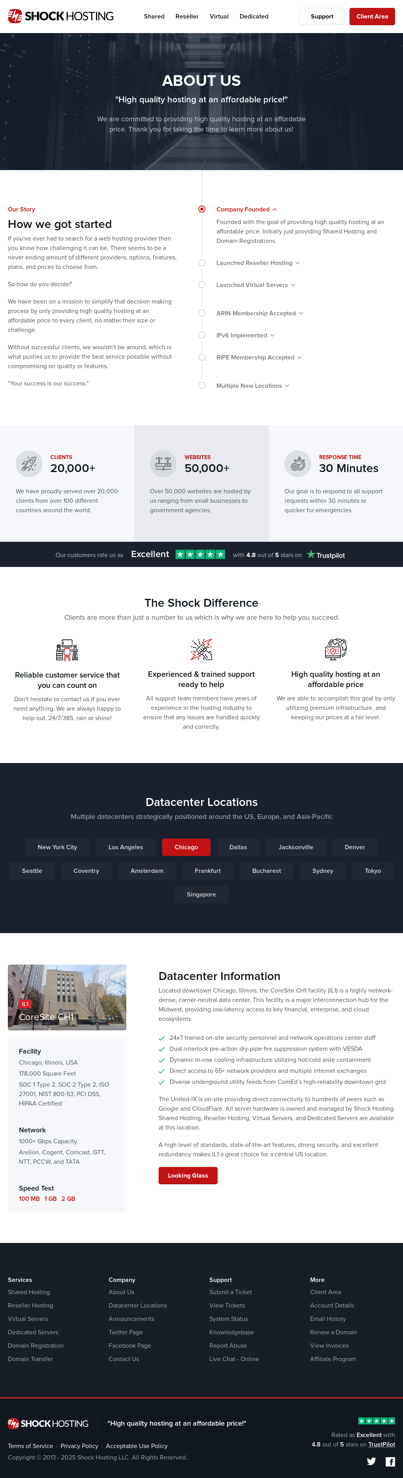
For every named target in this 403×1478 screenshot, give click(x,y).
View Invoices (329, 1346)
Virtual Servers (28, 1319)
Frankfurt (208, 871)
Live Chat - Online (234, 1359)
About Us (121, 1292)
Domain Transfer (30, 1359)
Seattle (32, 871)
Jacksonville (296, 847)
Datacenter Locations (138, 1305)
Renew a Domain (333, 1332)
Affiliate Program (333, 1359)
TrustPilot (381, 1444)
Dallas (238, 847)
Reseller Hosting (30, 1305)
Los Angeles (126, 847)
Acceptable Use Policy (137, 1446)
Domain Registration (36, 1346)
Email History (328, 1319)
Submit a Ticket (230, 1292)
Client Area (372, 16)
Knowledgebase (231, 1332)
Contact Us (124, 1359)
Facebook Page (130, 1346)
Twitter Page (126, 1332)
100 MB (29, 1199)
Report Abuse (228, 1346)
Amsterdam (147, 871)
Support (322, 16)
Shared (154, 16)
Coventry (86, 871)
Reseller (187, 16)
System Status (228, 1319)
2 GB (68, 1199)
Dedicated (254, 16)
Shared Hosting (29, 1292)
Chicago (186, 847)
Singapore (201, 894)
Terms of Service (30, 1446)
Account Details (332, 1305)
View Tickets (227, 1305)
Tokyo (373, 871)
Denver (355, 847)
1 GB (50, 1199)
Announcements (131, 1319)
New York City (57, 847)
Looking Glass (188, 1175)
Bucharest (266, 871)
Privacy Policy (79, 1446)
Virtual (219, 16)
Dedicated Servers (33, 1332)
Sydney (322, 871)
